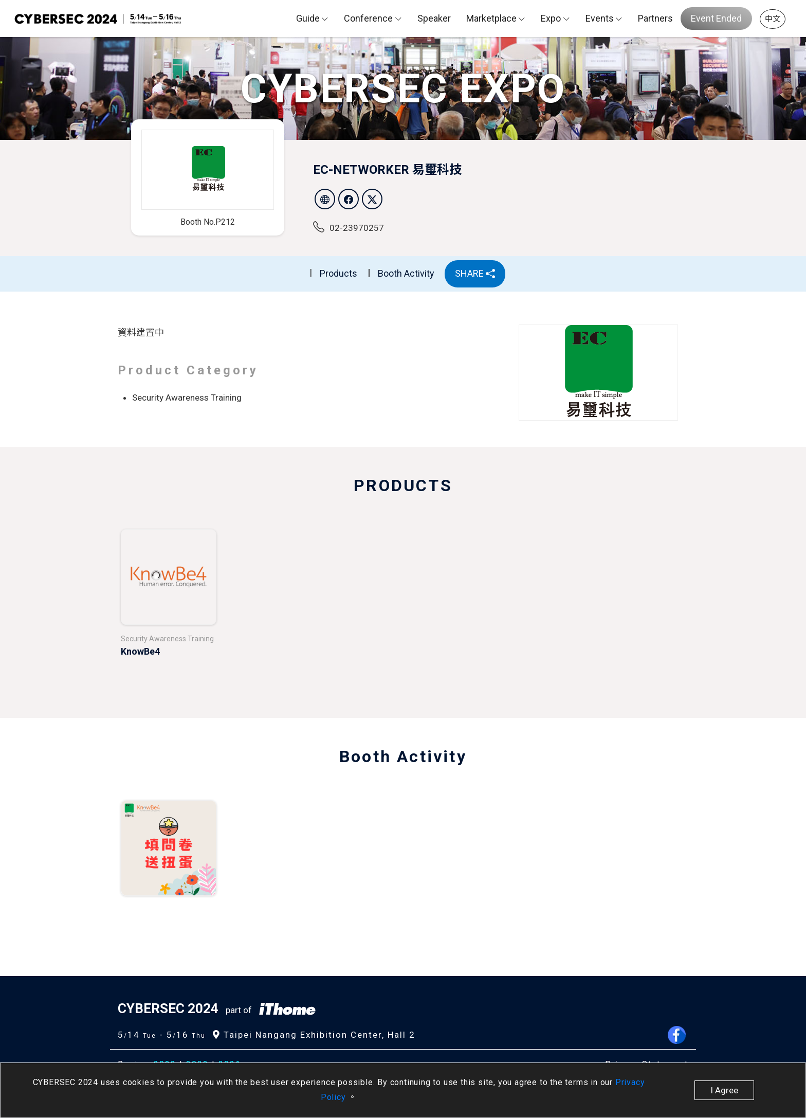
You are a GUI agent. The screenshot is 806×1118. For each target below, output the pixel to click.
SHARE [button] (475, 273)
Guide (308, 18)
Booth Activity (406, 273)
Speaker (434, 18)
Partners (655, 18)
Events (599, 18)
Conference (368, 18)
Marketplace (491, 18)
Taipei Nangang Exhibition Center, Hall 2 (314, 1035)
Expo (551, 18)
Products (338, 273)
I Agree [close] (724, 1090)
